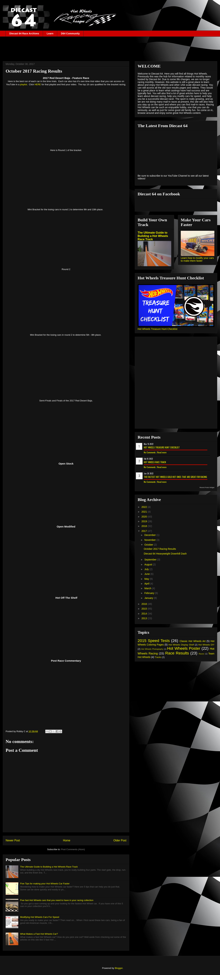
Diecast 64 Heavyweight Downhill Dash (165, 553)
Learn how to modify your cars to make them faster (197, 259)
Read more (161, 452)
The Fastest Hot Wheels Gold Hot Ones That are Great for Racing (175, 477)
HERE (37, 84)
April (147, 583)
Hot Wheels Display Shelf (181, 645)
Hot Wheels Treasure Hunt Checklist (157, 329)
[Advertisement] (110, 46)
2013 (145, 618)
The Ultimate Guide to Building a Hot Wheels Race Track (49, 866)
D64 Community (70, 33)
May (147, 578)
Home (66, 840)
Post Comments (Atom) (73, 849)
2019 (145, 521)
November (150, 540)
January (149, 598)
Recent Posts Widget (207, 487)
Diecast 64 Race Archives (24, 33)
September (150, 559)
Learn (50, 33)
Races (201, 654)
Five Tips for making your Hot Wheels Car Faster (45, 883)
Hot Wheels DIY (206, 645)
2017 (145, 531)
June (147, 574)
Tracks (158, 657)
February (149, 593)
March (148, 588)
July (146, 569)
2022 (145, 507)
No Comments (150, 452)
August (148, 564)
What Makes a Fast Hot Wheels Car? (39, 934)
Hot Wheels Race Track (155, 462)
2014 (145, 613)
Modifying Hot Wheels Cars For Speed (39, 917)
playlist (23, 84)
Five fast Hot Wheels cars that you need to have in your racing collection (56, 900)
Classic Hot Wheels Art (193, 641)
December (150, 535)
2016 (145, 604)
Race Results (177, 653)
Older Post (119, 840)
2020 (145, 516)
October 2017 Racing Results (160, 548)
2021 (145, 511)
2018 (145, 526)
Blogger (118, 968)
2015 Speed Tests (154, 640)
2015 (145, 608)
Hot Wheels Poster (183, 648)
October (149, 544)
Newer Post (13, 840)
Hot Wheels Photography (152, 649)
